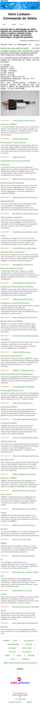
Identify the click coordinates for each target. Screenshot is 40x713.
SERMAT (7, 655)
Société (15, 640)
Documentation (26, 651)
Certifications (25, 659)
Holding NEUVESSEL (13, 644)
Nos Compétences (29, 640)
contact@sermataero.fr (15, 702)
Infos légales (12, 648)
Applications (31, 655)
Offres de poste (26, 648)
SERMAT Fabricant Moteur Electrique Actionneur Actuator (20, 663)
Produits (18, 655)
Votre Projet (12, 651)
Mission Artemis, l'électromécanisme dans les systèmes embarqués (15, 161)
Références (29, 644)
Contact (13, 659)
